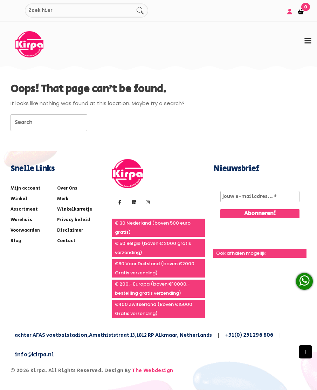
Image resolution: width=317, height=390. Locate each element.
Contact (66, 241)
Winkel (19, 199)
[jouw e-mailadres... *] (259, 196)
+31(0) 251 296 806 (249, 335)
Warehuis (21, 220)
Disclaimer (70, 230)
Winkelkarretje (74, 209)
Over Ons (67, 188)
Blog (16, 241)
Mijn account (26, 188)
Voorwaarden (25, 230)
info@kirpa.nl (34, 355)
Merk (62, 199)
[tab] (308, 41)
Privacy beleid (73, 220)
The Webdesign (152, 370)
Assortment (24, 209)
